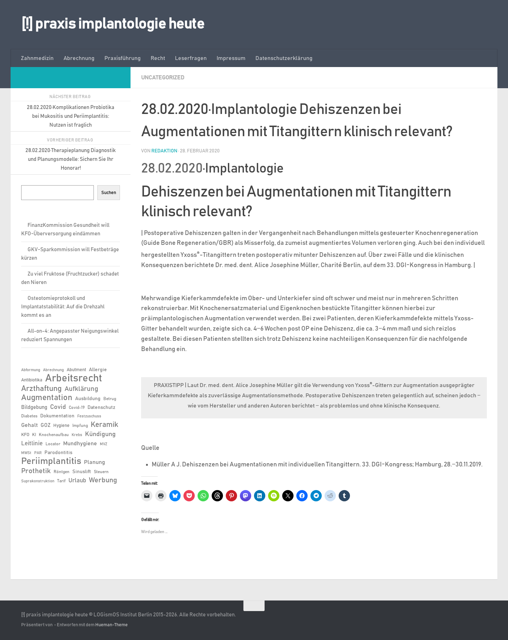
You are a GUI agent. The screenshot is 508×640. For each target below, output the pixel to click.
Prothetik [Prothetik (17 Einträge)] (36, 471)
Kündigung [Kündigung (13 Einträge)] (100, 434)
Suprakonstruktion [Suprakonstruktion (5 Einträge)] (37, 481)
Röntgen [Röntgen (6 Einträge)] (61, 472)
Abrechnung (79, 58)
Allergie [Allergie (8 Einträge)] (98, 369)
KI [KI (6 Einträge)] (34, 435)
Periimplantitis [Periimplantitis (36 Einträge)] (51, 461)
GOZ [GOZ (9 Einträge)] (45, 425)
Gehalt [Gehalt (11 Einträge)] (29, 425)
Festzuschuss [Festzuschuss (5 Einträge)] (89, 416)
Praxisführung (122, 58)
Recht (158, 58)
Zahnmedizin (37, 58)
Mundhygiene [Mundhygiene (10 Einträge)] (80, 443)
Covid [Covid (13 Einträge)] (58, 407)
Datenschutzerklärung (284, 58)
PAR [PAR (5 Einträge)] (38, 453)
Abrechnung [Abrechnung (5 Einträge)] (53, 370)
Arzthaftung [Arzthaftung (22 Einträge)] (41, 388)
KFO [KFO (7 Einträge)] (25, 435)
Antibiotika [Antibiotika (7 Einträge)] (31, 380)
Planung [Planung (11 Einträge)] (94, 462)
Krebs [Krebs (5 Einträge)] (77, 435)
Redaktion (164, 151)
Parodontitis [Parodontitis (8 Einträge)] (58, 452)
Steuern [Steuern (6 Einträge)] (101, 472)
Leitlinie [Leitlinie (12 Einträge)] (32, 443)
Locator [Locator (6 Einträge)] (53, 444)
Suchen (108, 192)
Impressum (231, 58)
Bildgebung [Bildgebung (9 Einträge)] (34, 407)
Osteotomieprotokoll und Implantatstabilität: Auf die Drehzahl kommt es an (62, 307)
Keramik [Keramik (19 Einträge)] (104, 424)
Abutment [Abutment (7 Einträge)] (76, 370)
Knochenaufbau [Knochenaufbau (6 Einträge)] (54, 435)
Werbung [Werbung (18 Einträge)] (103, 480)
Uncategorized (163, 77)
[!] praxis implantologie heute (112, 24)
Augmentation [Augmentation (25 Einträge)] (46, 398)
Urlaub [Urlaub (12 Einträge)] (77, 480)
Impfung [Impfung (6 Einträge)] (80, 425)
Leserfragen (191, 58)
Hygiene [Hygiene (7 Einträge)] (61, 425)
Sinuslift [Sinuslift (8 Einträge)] (81, 471)
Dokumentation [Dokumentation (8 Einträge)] (57, 415)
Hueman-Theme (111, 625)
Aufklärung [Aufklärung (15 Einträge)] (81, 389)
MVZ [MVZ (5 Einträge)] (103, 444)
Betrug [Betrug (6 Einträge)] (109, 399)
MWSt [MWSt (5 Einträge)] (26, 453)
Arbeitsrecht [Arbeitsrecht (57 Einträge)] (73, 378)
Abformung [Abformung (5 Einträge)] (30, 370)
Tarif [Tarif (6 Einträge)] (61, 481)
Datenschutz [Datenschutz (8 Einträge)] (101, 407)
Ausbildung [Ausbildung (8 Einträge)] (88, 398)
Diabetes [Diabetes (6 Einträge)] (29, 416)
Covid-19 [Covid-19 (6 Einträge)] (77, 407)
